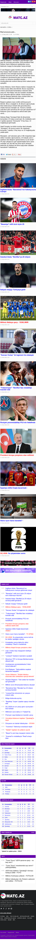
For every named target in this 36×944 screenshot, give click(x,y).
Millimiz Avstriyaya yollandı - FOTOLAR (19, 876)
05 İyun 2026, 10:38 (5, 457)
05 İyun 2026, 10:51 (5, 424)
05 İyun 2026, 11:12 (5, 392)
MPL (7, 916)
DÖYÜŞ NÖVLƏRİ (25, 916)
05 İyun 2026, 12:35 (5, 226)
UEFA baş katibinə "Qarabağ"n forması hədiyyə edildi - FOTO (19, 872)
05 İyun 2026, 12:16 (5, 259)
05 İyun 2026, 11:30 (5, 357)
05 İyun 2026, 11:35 (5, 324)
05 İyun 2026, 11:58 (5, 292)
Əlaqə (10, 2)
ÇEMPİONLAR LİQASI (10, 918)
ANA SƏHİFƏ (3, 27)
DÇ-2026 (29, 918)
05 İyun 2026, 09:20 (5, 555)
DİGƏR (10, 920)
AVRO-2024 (3, 920)
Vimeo (9, 908)
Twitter (29, 1)
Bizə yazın (16, 2)
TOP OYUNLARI (14, 916)
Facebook (31, 1)
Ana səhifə (3, 932)
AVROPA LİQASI (21, 918)
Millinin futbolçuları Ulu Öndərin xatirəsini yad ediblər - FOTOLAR (20, 880)
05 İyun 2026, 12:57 (5, 193)
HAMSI (32, 832)
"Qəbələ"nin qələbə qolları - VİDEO (12, 851)
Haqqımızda (3, 2)
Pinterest (35, 1)
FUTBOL (9, 27)
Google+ (33, 1)
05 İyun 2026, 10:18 (5, 490)
